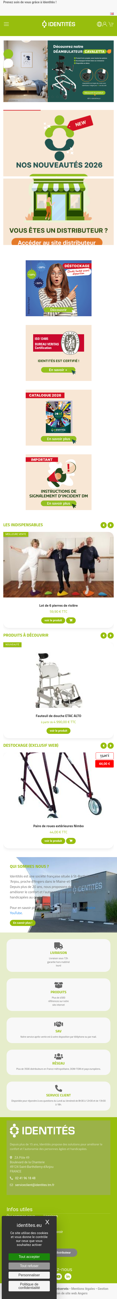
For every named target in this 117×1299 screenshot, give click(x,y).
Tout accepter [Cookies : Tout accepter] (29, 1257)
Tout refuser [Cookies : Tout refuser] (29, 1266)
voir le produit (53, 620)
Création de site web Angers (68, 1293)
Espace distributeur (58, 1252)
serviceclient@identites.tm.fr (34, 1185)
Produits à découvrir (26, 635)
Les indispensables (23, 524)
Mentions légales (83, 1288)
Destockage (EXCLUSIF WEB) (30, 745)
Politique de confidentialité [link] (29, 1286)
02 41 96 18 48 (25, 1178)
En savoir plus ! (22, 922)
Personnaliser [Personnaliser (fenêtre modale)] (29, 1275)
